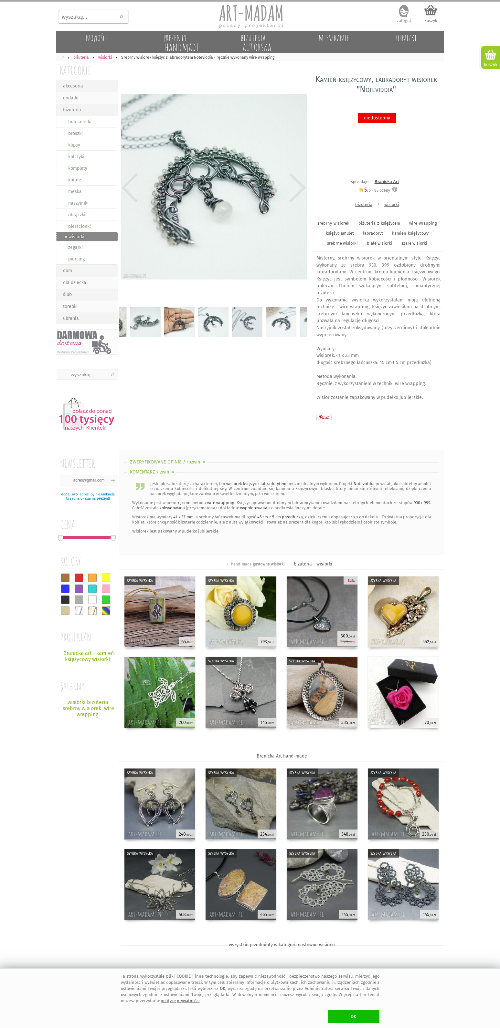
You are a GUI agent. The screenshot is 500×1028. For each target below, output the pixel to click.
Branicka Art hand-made (282, 756)
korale (74, 180)
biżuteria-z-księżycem (379, 223)
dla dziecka (74, 282)
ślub (67, 294)
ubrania (71, 318)
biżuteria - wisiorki (313, 564)
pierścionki (79, 226)
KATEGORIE (75, 70)
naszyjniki (78, 203)
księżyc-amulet (340, 233)
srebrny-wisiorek (333, 223)
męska (75, 191)
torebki (70, 306)
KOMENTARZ (153, 472)
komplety (77, 168)
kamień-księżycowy (410, 233)
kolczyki (76, 156)
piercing (76, 259)
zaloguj (404, 20)
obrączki (76, 215)
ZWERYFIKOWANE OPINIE (168, 462)
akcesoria (73, 86)
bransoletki (79, 122)
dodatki (71, 98)
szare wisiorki (414, 243)
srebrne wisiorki (342, 243)
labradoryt (373, 233)
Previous (129, 188)
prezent (103, 498)
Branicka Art (387, 181)
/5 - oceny (374, 190)
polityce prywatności (180, 1000)
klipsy (74, 145)
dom (67, 270)
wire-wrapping (423, 223)
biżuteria (72, 110)
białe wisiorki (379, 243)
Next (296, 188)
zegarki (75, 247)
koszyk (430, 20)
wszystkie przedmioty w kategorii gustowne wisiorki (282, 945)
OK (353, 1016)
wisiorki (391, 204)
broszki (75, 133)
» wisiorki (74, 236)
